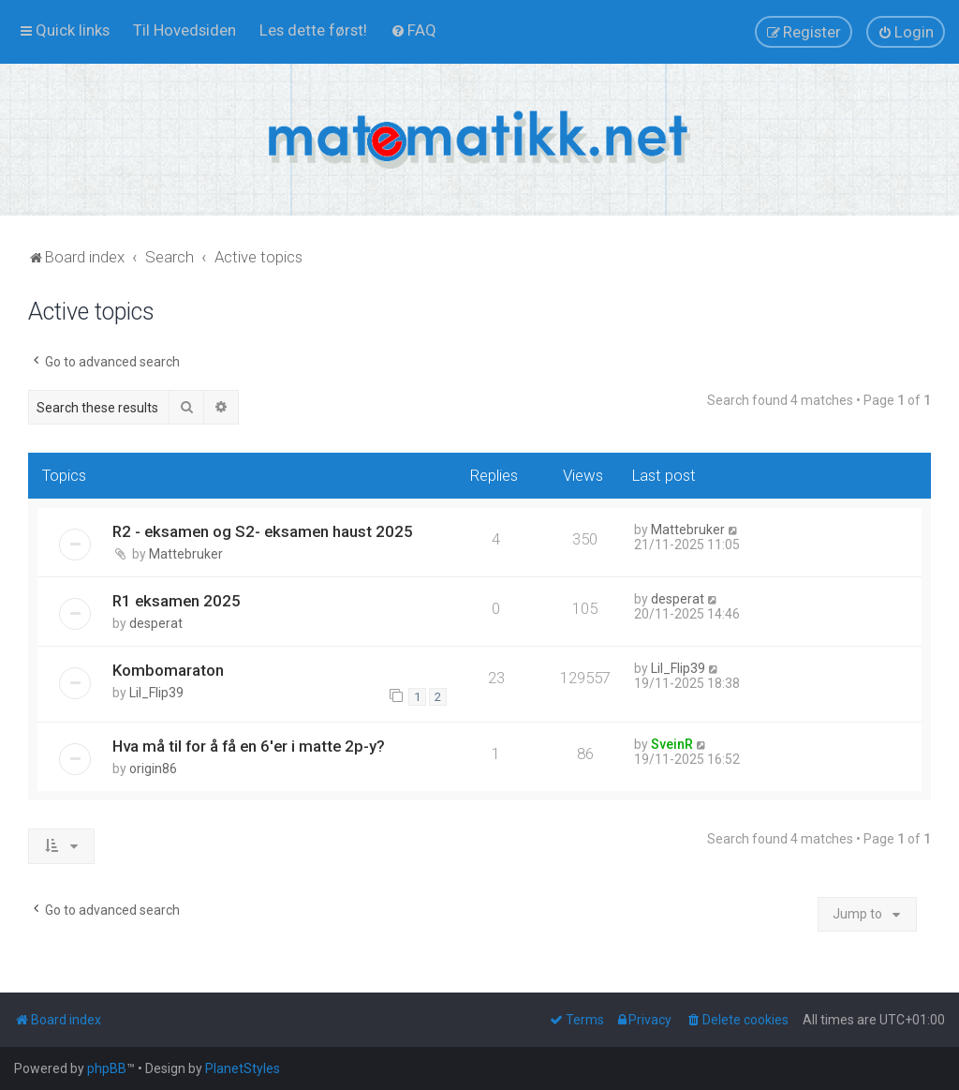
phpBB (106, 1068)
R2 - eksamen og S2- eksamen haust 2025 (262, 531)
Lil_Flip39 (156, 692)
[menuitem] (184, 30)
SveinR (672, 744)
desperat (156, 623)
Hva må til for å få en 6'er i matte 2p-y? (248, 746)
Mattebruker (186, 553)
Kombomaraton (168, 670)
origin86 (153, 768)
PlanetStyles (242, 1068)
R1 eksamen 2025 (176, 600)
